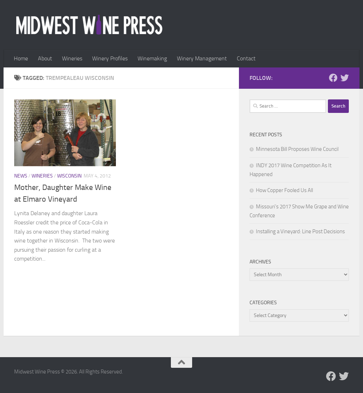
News (20, 176)
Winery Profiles (110, 58)
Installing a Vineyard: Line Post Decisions (300, 231)
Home (21, 58)
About (45, 58)
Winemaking (152, 58)
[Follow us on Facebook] (333, 77)
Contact (246, 58)
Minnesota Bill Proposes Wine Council (297, 149)
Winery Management (202, 58)
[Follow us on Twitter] (344, 77)
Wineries (72, 58)
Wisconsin (69, 176)
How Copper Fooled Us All (284, 190)
